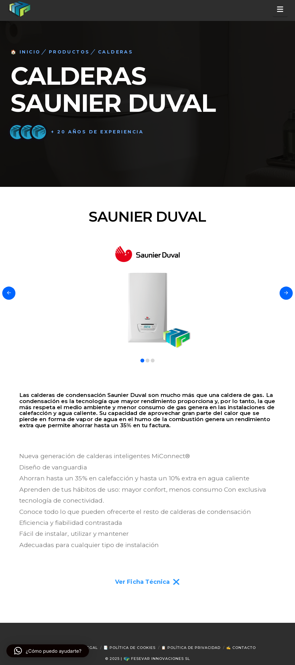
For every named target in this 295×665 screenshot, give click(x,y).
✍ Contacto (241, 647)
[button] (280, 9)
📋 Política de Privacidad (190, 647)
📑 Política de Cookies (129, 647)
